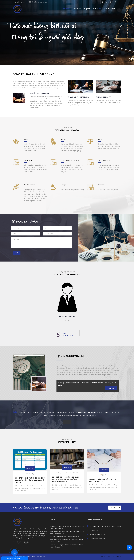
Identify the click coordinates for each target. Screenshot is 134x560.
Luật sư (87, 9)
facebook (102, 2)
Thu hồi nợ (30, 474)
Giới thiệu (77, 9)
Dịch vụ (95, 9)
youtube (27, 542)
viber (115, 2)
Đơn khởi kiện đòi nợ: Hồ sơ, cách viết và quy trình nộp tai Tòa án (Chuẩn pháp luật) (65, 479)
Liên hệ (114, 9)
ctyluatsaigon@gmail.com (39, 2)
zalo (119, 2)
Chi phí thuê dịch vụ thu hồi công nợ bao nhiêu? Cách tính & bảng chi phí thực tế (30, 480)
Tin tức (106, 9)
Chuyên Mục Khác (63, 473)
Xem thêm (111, 388)
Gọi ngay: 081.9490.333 (15, 558)
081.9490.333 (21, 2)
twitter (107, 2)
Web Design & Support (107, 556)
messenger (111, 2)
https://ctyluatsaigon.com (97, 538)
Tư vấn (112, 507)
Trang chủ (67, 9)
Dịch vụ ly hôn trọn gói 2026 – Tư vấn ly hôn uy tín (64, 536)
